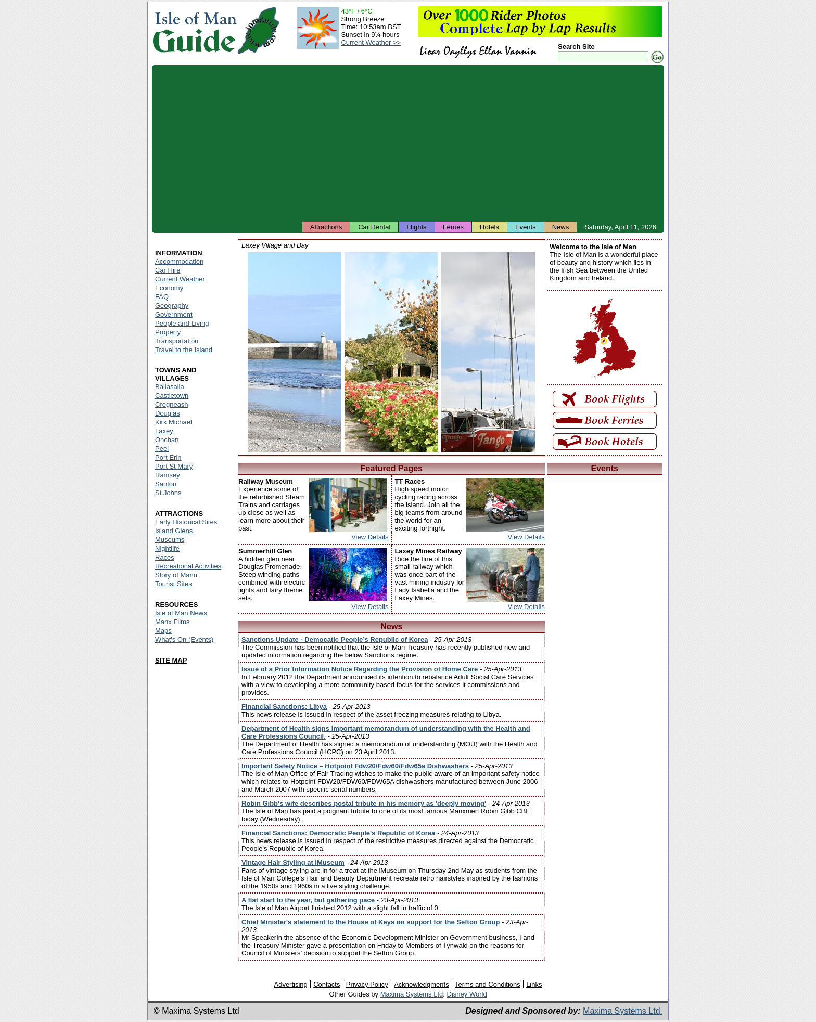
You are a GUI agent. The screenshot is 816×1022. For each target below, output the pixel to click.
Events (525, 227)
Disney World (467, 994)
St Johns (168, 493)
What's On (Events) (184, 639)
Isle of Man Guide (194, 30)
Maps (163, 631)
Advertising (290, 984)
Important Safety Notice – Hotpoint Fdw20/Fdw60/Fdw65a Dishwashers (355, 766)
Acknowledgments (421, 984)
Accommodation (179, 261)
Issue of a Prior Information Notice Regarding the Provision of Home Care (359, 669)
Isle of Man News (181, 613)
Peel (162, 448)
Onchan (167, 440)
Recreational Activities (188, 566)
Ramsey (167, 475)
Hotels (489, 227)
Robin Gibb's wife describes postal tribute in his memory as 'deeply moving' (363, 803)
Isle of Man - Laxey (294, 352)
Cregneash (171, 404)
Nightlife (167, 548)
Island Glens (174, 531)
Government (174, 314)
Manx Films (172, 622)
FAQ (162, 297)
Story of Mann (176, 575)
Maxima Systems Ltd (411, 994)
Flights (416, 227)
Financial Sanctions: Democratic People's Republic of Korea (338, 833)
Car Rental (374, 227)
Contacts (326, 984)
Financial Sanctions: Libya (284, 706)
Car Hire (167, 270)
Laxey (164, 431)
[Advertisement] (408, 143)
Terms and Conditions (487, 984)
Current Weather (180, 279)
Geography (171, 305)
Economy (169, 288)
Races (164, 557)
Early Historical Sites (186, 522)
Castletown (171, 395)
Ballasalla (169, 387)
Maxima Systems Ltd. (622, 1010)
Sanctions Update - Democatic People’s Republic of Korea (334, 639)
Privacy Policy (367, 984)
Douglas (167, 413)
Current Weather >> (371, 42)
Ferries (453, 227)
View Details (369, 537)
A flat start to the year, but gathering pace (309, 900)
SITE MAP (171, 660)
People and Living (182, 323)
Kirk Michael (173, 422)
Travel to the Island (183, 350)
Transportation (176, 341)
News (560, 227)
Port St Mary (174, 466)
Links (534, 984)
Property (168, 332)
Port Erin (168, 457)
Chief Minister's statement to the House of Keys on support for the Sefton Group (370, 922)
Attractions (326, 227)
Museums (169, 540)
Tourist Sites (173, 584)
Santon (165, 484)
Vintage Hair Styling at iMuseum (293, 862)
